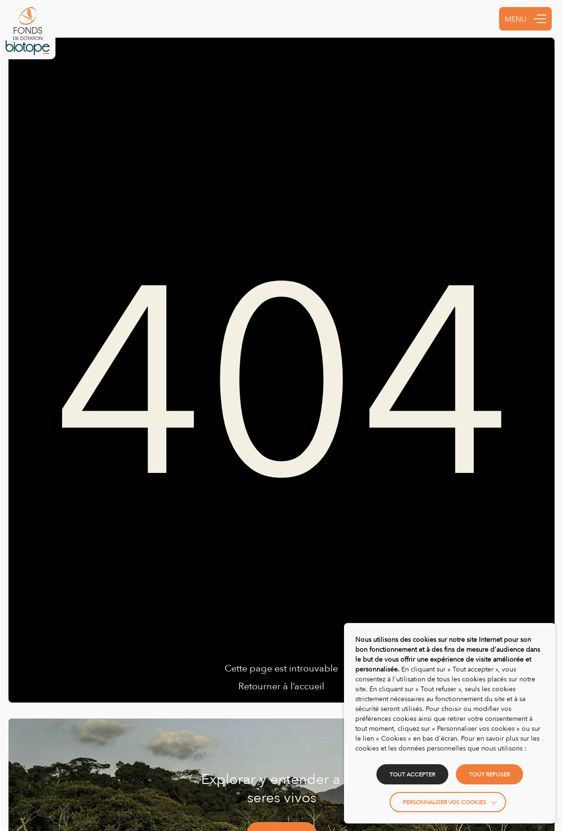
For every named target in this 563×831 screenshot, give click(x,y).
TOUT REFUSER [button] (489, 774)
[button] (540, 19)
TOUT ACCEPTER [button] (412, 774)
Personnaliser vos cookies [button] (444, 802)
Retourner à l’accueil (281, 685)
